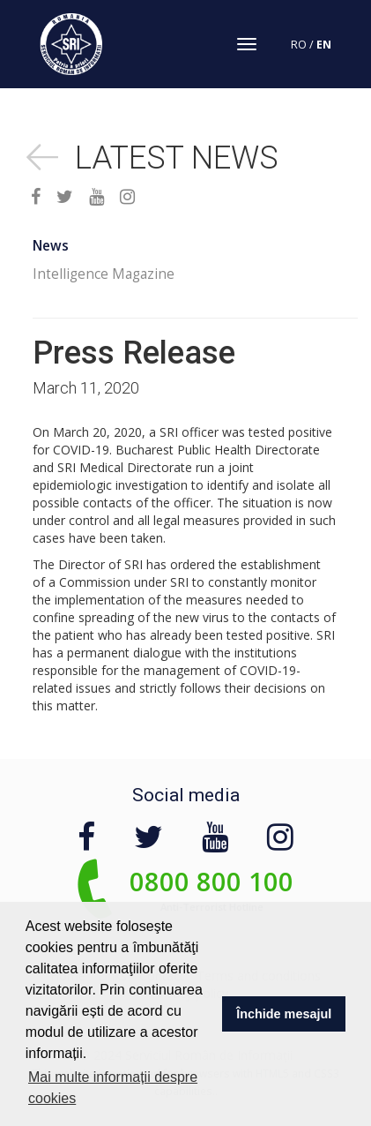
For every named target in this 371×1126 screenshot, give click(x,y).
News (51, 245)
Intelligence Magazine (103, 274)
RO (299, 44)
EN (323, 44)
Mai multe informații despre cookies (112, 1088)
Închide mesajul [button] (283, 1014)
